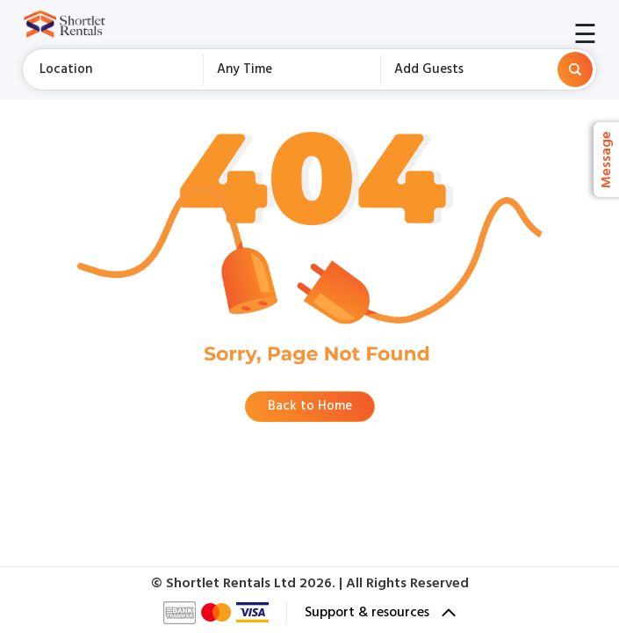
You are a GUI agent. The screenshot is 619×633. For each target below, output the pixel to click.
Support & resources (380, 612)
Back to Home (310, 406)
